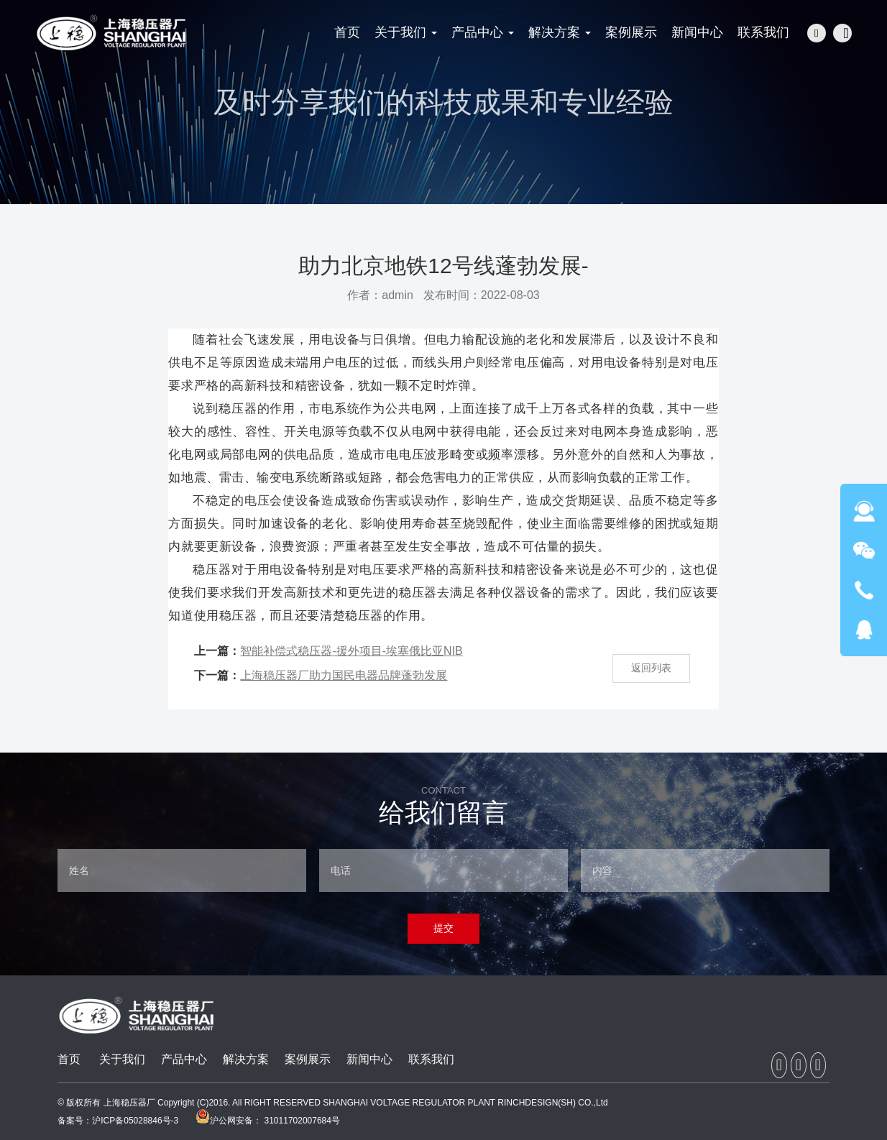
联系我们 (431, 1059)
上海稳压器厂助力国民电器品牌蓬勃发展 (343, 675)
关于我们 (122, 1059)
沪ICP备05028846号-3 (135, 1121)
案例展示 (308, 1059)
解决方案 (246, 1059)
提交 (443, 928)
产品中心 (184, 1059)
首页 (69, 1059)
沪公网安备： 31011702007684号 (268, 1121)
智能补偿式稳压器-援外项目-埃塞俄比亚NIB (351, 651)
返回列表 (651, 668)
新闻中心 (369, 1059)
